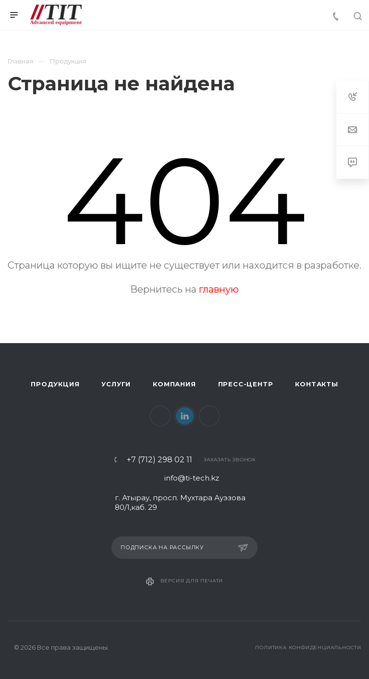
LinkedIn (184, 416)
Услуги (116, 384)
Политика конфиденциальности (308, 647)
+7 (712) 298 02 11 (159, 460)
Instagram (209, 416)
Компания (174, 384)
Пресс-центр (245, 384)
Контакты (316, 384)
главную (219, 289)
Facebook (160, 416)
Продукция (55, 384)
